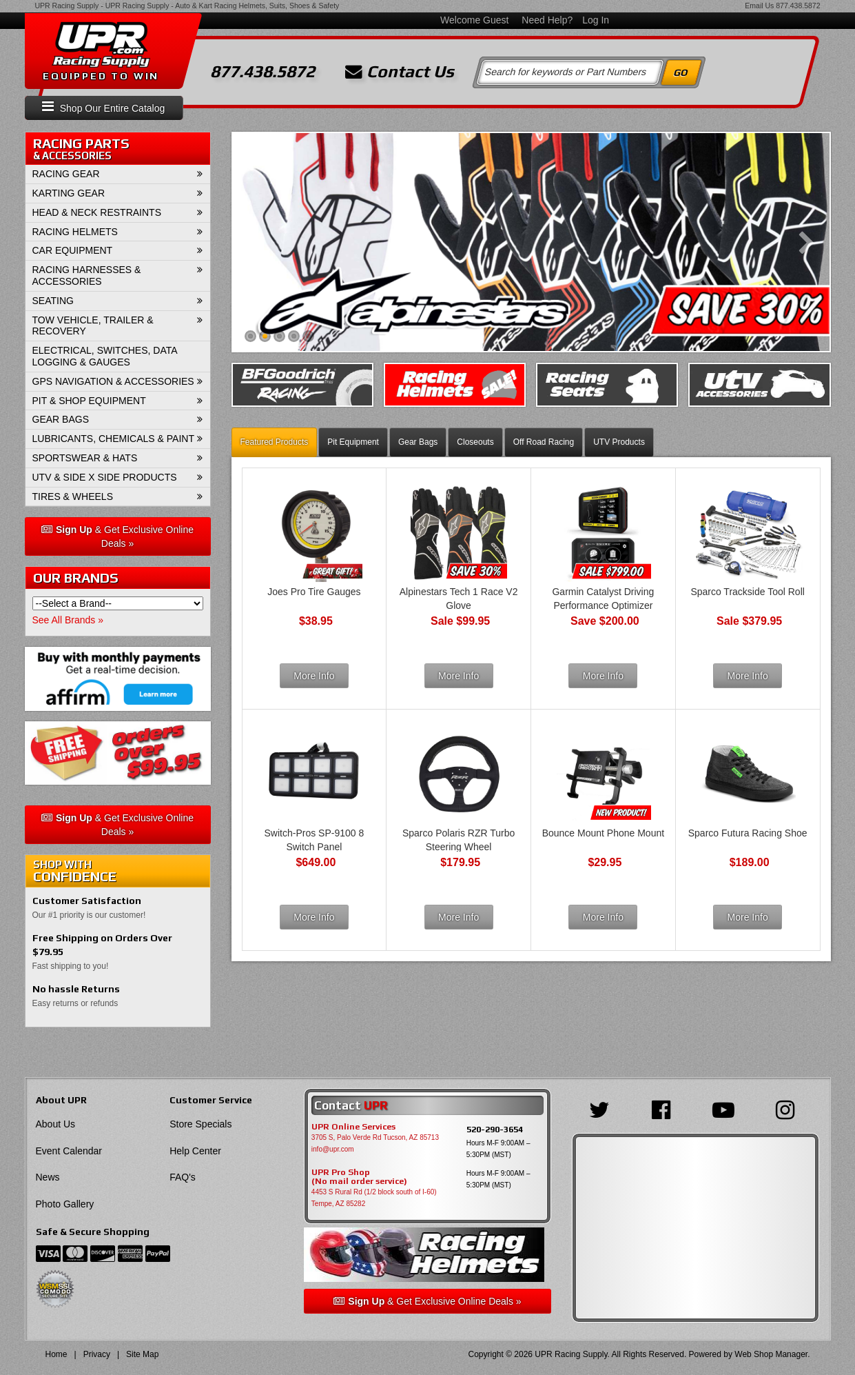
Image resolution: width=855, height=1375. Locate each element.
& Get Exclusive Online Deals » (117, 536)
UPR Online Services (353, 1127)
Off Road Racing (544, 442)
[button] (117, 174)
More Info (313, 675)
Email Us (759, 5)
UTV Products (619, 442)
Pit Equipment (353, 442)
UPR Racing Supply (67, 5)
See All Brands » (68, 619)
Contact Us (399, 72)
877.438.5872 (798, 5)
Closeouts (475, 442)
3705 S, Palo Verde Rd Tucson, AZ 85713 (375, 1137)
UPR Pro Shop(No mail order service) (359, 1177)
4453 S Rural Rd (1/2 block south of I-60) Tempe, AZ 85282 (374, 1197)
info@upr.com (332, 1149)
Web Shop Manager (770, 1354)
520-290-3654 (494, 1129)
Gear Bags (417, 442)
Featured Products (274, 442)
